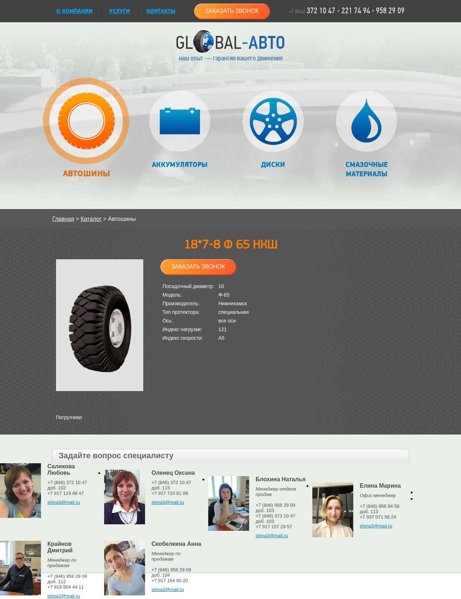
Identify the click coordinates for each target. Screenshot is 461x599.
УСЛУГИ (119, 11)
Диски (273, 130)
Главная (63, 219)
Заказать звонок (232, 11)
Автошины (86, 131)
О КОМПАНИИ (74, 11)
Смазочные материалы (366, 134)
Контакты (161, 11)
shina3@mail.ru (63, 502)
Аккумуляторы (179, 130)
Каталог (91, 219)
